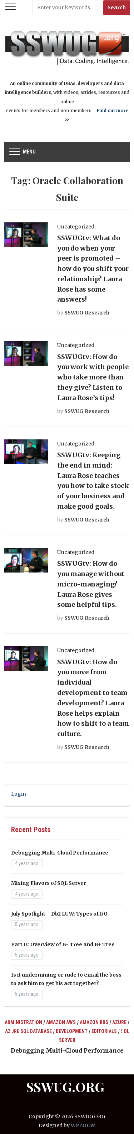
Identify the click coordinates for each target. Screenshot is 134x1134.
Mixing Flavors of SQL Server (48, 883)
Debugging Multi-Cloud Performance (59, 853)
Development (72, 1031)
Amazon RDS (94, 1022)
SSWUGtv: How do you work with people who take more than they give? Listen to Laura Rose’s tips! (93, 377)
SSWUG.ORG (65, 1086)
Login (18, 794)
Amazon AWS (61, 1022)
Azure (119, 1022)
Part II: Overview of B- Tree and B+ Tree (63, 944)
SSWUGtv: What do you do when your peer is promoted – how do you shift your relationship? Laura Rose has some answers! (93, 269)
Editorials (104, 1031)
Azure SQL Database (28, 1031)
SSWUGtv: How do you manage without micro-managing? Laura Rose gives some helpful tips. (90, 584)
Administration (23, 1022)
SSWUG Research (86, 312)
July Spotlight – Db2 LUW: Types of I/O (59, 914)
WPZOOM (83, 1125)
